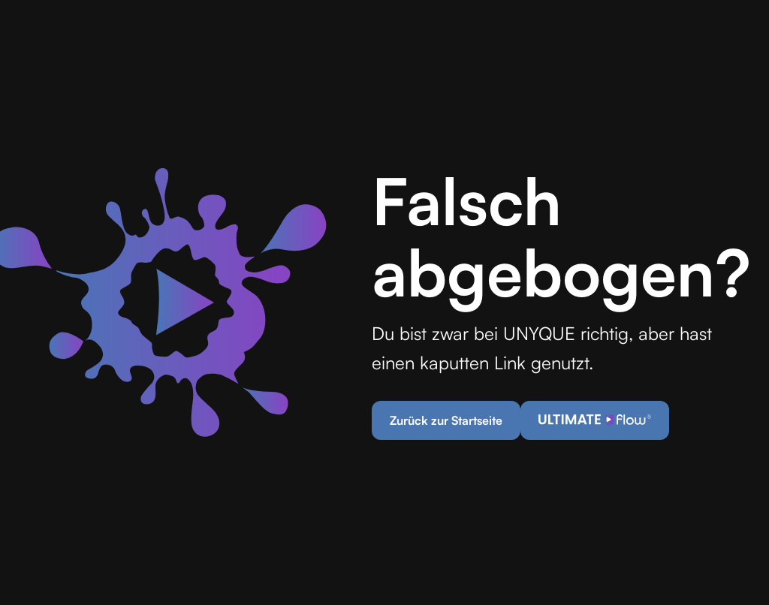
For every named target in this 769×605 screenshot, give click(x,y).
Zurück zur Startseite (446, 420)
